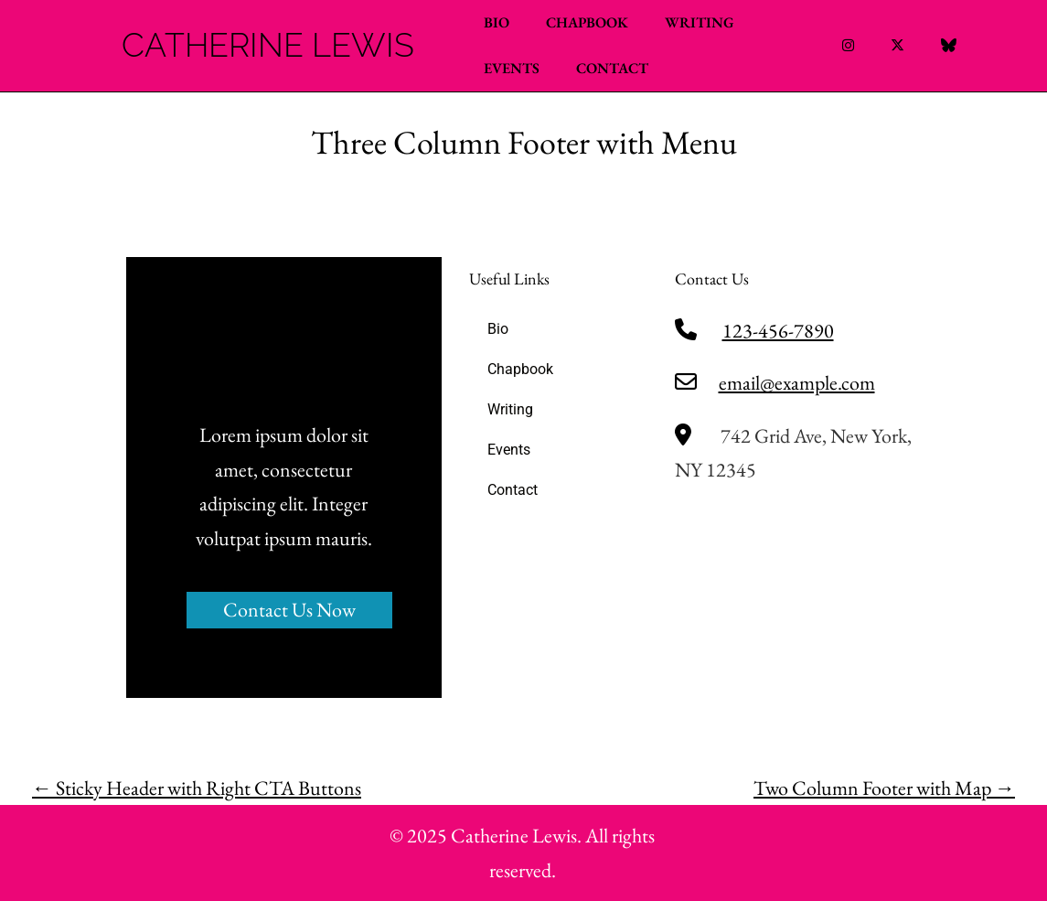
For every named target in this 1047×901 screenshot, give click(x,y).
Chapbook (587, 22)
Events (512, 68)
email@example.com (797, 383)
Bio (496, 22)
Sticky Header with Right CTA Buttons (196, 788)
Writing (699, 22)
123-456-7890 (778, 330)
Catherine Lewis (268, 45)
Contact (612, 68)
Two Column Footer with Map (884, 788)
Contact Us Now (289, 609)
